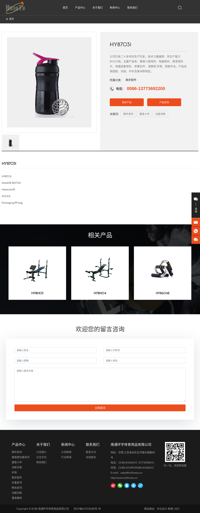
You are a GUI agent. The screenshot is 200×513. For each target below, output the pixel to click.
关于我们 (43, 444)
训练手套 (17, 467)
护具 (14, 472)
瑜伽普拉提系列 (21, 457)
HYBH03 (37, 293)
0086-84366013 (127, 462)
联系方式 (91, 452)
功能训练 (17, 492)
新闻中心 (68, 444)
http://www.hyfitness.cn (124, 477)
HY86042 (162, 293)
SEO (177, 508)
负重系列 (17, 482)
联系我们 (41, 462)
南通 (170, 508)
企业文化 (41, 457)
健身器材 (17, 497)
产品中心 (18, 444)
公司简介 (41, 452)
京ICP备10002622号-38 (87, 508)
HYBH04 (100, 293)
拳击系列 (17, 487)
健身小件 (17, 462)
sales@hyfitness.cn (131, 472)
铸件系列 (17, 452)
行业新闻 (66, 457)
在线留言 (91, 457)
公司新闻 (66, 452)
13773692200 (146, 462)
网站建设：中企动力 (155, 508)
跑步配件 (17, 477)
